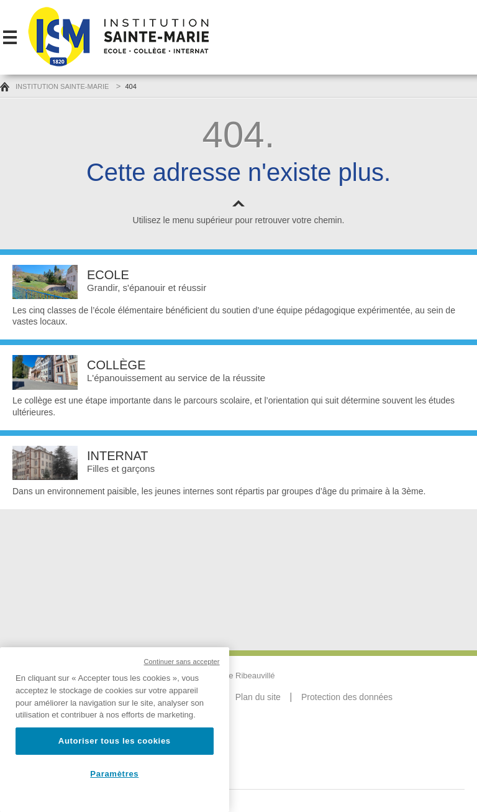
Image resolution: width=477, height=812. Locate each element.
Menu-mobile (10, 37)
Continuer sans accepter (182, 661)
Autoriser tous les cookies (114, 740)
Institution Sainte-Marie (54, 86)
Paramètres (114, 773)
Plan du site (258, 697)
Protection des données (347, 697)
